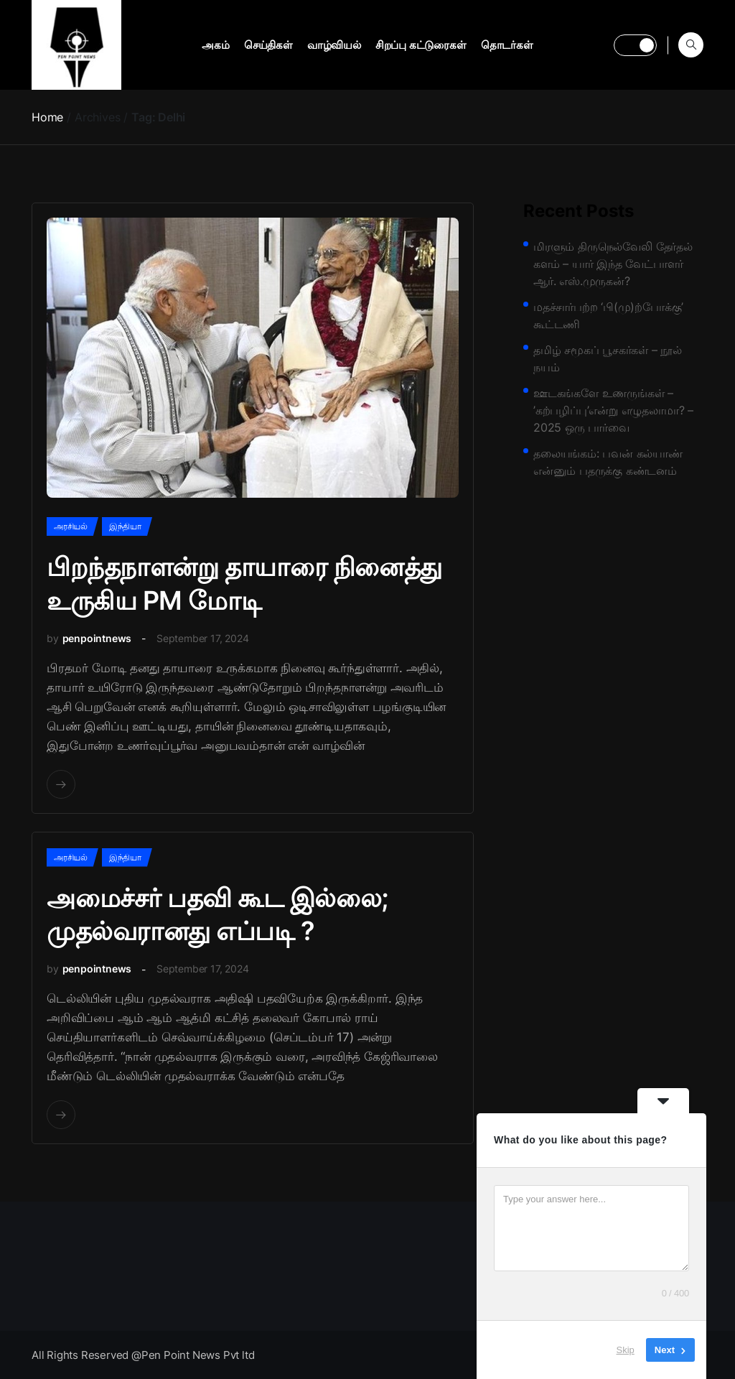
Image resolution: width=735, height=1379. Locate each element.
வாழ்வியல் (334, 45)
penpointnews (97, 638)
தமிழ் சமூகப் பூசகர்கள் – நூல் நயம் (607, 358)
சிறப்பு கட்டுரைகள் (421, 45)
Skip (626, 1350)
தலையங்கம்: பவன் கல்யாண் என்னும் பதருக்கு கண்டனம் (608, 462)
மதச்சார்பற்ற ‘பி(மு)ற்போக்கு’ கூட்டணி (608, 315)
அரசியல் (71, 526)
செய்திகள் (268, 45)
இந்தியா (125, 526)
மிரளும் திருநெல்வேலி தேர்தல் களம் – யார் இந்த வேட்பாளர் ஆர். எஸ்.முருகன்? (613, 263)
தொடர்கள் (507, 45)
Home (47, 117)
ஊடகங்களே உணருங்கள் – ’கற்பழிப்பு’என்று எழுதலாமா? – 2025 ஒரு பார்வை (613, 410)
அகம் (215, 45)
